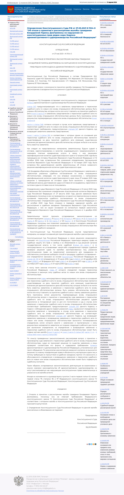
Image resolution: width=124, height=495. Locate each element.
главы (43, 278)
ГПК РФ (12, 52)
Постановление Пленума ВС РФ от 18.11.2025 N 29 (16, 199)
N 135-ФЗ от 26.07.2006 (107, 135)
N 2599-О (35, 261)
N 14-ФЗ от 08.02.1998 (106, 158)
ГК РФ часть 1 (14, 41)
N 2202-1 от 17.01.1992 (106, 179)
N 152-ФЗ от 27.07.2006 (107, 198)
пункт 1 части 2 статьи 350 (38, 135)
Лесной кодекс (15, 82)
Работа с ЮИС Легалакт (49, 3)
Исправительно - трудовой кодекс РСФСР (15, 266)
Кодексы (77, 9)
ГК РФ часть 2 (14, 43)
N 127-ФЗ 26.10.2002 (106, 186)
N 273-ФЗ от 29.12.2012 (106, 48)
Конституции (67, 257)
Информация (12, 3)
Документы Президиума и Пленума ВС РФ (15, 138)
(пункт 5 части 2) (37, 114)
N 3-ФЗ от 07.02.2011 (106, 118)
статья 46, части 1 (82, 245)
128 (41, 259)
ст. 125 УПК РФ (104, 403)
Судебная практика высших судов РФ (41, 17)
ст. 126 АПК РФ (104, 429)
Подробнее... (19, 237)
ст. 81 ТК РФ (103, 296)
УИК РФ (12, 99)
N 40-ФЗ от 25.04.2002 (107, 41)
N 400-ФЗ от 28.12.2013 (107, 23)
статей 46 (31, 259)
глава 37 (53, 270)
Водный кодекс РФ (16, 34)
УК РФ (12, 102)
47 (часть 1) (90, 219)
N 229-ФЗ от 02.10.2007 (107, 214)
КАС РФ (12, 68)
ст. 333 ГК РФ (104, 247)
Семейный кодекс (16, 94)
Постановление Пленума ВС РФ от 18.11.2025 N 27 (16, 218)
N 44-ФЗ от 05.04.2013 (107, 207)
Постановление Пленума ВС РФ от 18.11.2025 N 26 (16, 224)
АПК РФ (12, 28)
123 (37, 259)
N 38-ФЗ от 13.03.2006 (106, 102)
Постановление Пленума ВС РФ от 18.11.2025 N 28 (16, 211)
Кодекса (30, 103)
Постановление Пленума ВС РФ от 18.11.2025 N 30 (16, 205)
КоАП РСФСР (14, 271)
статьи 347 (31, 107)
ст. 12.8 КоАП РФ (105, 328)
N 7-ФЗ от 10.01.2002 (106, 109)
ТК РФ (12, 97)
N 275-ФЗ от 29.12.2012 (106, 67)
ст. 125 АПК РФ (104, 464)
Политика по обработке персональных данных (45, 491)
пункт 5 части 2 (54, 332)
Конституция (44, 240)
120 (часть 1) (54, 221)
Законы (86, 9)
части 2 (41, 221)
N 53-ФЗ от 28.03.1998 (106, 226)
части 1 (57, 219)
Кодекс (60, 268)
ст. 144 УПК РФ (104, 389)
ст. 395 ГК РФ (104, 268)
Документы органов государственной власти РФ (16, 133)
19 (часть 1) (68, 219)
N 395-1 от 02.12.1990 (106, 235)
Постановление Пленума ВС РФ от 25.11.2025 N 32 (16, 151)
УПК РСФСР (14, 285)
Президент (96, 9)
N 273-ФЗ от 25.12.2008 (107, 90)
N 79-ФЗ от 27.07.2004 (106, 55)
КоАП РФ (13, 70)
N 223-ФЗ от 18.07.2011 (106, 165)
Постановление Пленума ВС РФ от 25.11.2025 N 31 (16, 144)
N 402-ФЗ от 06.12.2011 (106, 125)
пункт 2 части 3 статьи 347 (73, 332)
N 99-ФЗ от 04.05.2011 (106, 144)
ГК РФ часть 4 (14, 49)
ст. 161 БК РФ (104, 363)
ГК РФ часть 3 (14, 46)
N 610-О (71, 264)
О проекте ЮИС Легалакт (29, 3)
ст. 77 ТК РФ (104, 377)
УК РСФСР (13, 282)
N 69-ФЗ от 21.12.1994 (106, 32)
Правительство (109, 9)
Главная (68, 9)
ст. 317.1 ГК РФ (104, 256)
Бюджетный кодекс (16, 31)
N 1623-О (76, 259)
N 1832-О (46, 264)
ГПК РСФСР (14, 248)
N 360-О (62, 261)
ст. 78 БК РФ (104, 310)
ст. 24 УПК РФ (104, 412)
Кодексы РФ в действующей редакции (14, 24)
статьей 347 (73, 129)
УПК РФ (12, 105)
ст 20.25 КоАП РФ (105, 282)
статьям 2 (47, 219)
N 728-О (89, 261)
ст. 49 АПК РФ (104, 440)
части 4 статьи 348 (35, 124)
